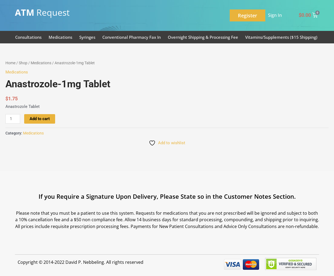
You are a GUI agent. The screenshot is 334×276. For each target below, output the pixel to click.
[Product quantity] (12, 119)
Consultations (28, 37)
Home (10, 63)
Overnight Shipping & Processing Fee (203, 37)
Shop (23, 63)
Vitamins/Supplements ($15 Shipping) (281, 37)
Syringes (87, 37)
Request (42, 12)
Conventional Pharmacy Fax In (131, 37)
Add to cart (40, 118)
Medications (60, 37)
